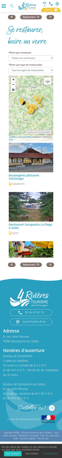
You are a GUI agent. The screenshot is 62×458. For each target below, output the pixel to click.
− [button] (13, 84)
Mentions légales (28, 438)
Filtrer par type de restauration (25, 64)
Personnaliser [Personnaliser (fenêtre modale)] (50, 453)
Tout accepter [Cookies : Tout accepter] (13, 453)
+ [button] (13, 79)
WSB (15, 438)
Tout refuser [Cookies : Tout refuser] (31, 453)
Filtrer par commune (20, 52)
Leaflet (12, 137)
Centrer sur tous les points (38, 132)
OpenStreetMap (24, 137)
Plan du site (43, 438)
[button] (13, 89)
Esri (11, 140)
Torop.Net (34, 436)
